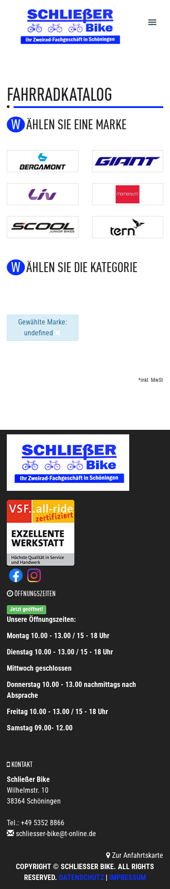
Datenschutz (81, 877)
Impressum (127, 877)
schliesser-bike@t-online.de (56, 833)
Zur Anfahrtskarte (134, 855)
